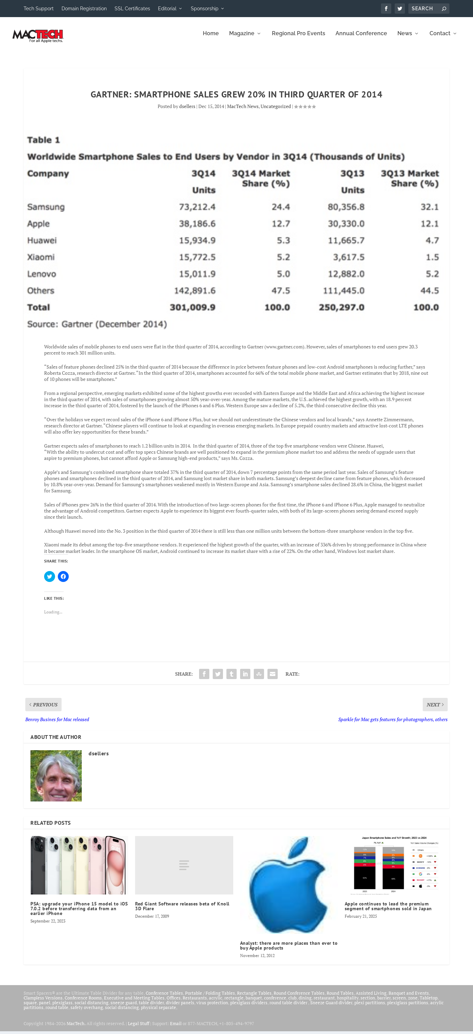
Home (211, 38)
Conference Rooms (83, 1002)
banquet (254, 1002)
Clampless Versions (43, 1002)
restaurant (324, 1002)
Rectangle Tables (254, 998)
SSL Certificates (132, 8)
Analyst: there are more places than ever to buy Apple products (289, 950)
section (367, 1002)
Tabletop (428, 1002)
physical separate (158, 1012)
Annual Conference (361, 38)
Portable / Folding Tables (210, 998)
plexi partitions (369, 1007)
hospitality (347, 1002)
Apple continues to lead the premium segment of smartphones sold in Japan (388, 910)
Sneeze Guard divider (331, 1007)
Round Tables (340, 998)
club (292, 1002)
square (30, 1007)
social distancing (91, 1007)
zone (413, 1002)
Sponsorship (205, 8)
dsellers (187, 111)
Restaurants (195, 1002)
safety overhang (86, 1012)
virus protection (212, 1007)
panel (44, 1007)
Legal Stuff (138, 1028)
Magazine (241, 38)
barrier (384, 1002)
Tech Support (39, 8)
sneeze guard (123, 1007)
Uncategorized (276, 111)
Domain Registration (84, 8)
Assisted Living (371, 998)
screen (399, 1002)
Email (176, 1028)
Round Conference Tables (299, 998)
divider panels (180, 1007)
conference (275, 1002)
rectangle (234, 1002)
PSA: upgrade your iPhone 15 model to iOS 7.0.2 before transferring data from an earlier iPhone (79, 913)
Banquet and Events (409, 998)
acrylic (215, 1002)
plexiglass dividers (248, 1007)
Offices (174, 1002)
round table (56, 1012)
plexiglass (62, 1007)
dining (305, 1002)
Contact (440, 38)
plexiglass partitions (407, 1007)
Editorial (167, 8)
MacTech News (243, 111)
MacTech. (76, 1028)
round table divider (289, 1007)
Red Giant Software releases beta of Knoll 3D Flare (182, 910)
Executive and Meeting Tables (134, 1002)
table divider (151, 1007)
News (404, 38)
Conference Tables (164, 998)
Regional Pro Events (298, 38)
